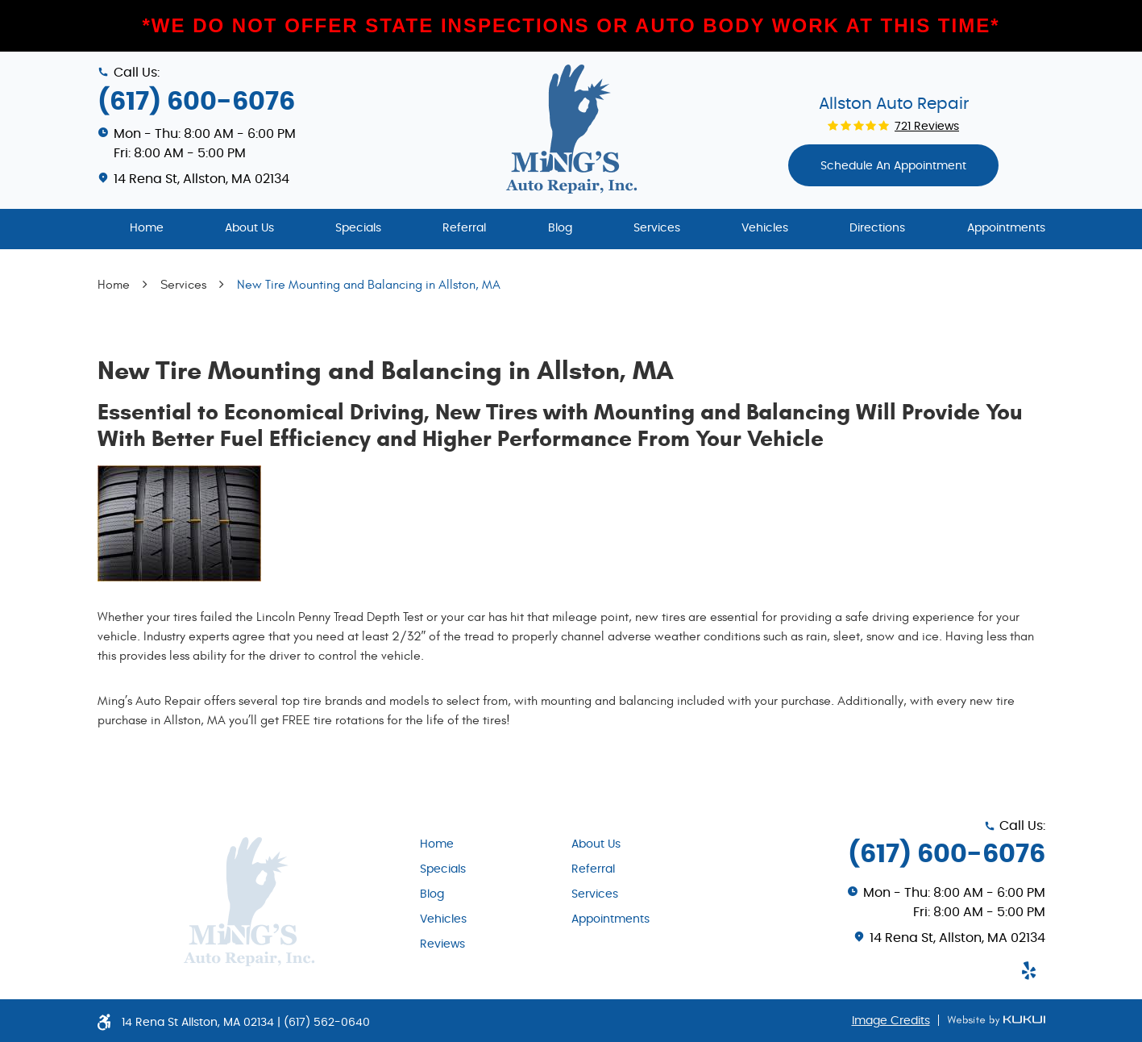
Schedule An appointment (893, 166)
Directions (877, 228)
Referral (464, 228)
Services (656, 228)
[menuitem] (147, 229)
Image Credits (891, 1021)
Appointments (1006, 228)
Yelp (1029, 970)
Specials (358, 228)
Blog (560, 228)
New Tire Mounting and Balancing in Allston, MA (368, 284)
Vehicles (764, 228)
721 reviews (927, 126)
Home (147, 228)
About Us (249, 228)
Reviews (442, 944)
